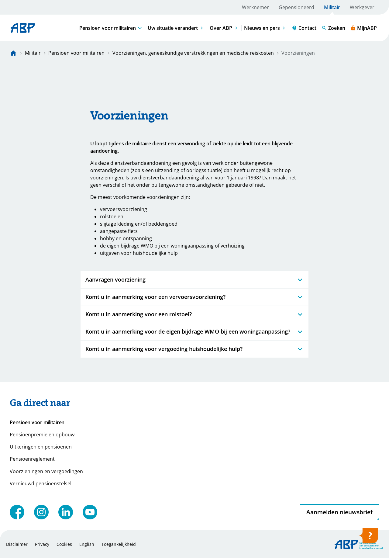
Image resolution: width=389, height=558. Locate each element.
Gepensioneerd (296, 7)
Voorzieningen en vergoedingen (46, 471)
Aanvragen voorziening (194, 279)
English (86, 544)
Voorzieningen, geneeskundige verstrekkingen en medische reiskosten (193, 53)
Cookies (64, 544)
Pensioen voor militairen (76, 53)
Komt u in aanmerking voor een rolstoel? (194, 314)
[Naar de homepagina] (13, 53)
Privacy (42, 544)
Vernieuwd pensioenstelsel (40, 483)
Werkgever (362, 7)
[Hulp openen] (368, 537)
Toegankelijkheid (119, 544)
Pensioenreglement (32, 459)
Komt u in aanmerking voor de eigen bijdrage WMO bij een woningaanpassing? (194, 331)
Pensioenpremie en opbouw (42, 434)
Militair (332, 7)
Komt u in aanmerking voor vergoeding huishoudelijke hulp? (194, 349)
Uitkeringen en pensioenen (41, 446)
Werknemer (255, 7)
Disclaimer (17, 544)
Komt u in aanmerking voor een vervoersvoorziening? (194, 297)
